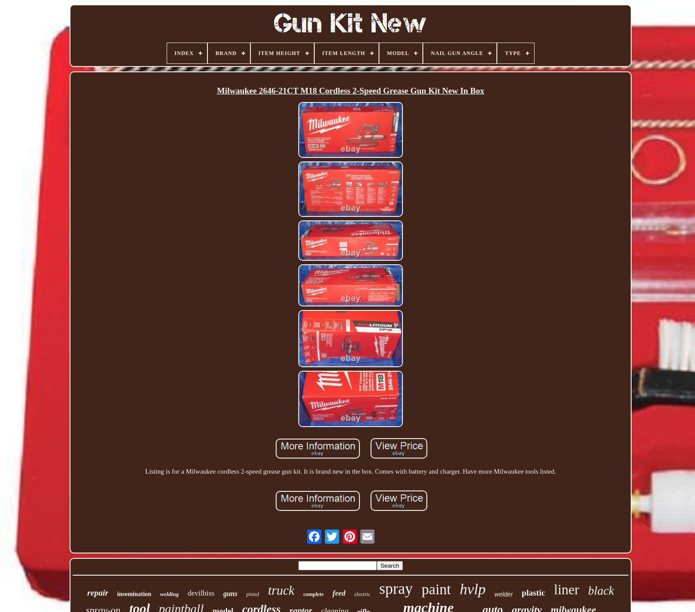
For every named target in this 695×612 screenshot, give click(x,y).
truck (281, 590)
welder (504, 594)
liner (566, 589)
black (601, 590)
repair (98, 592)
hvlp (473, 589)
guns (230, 593)
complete (313, 594)
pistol (252, 594)
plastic (533, 592)
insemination (134, 594)
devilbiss (200, 593)
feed (338, 593)
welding (169, 594)
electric (362, 594)
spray (396, 588)
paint (436, 589)
